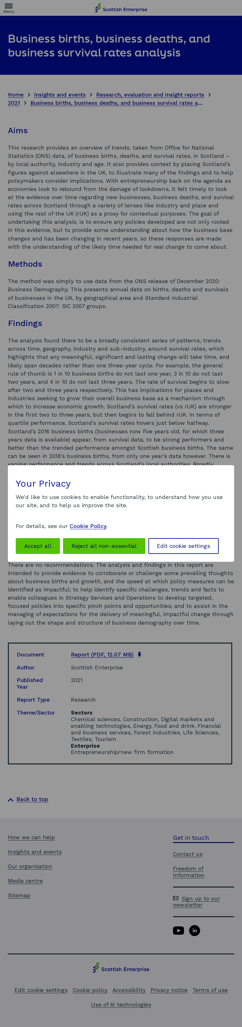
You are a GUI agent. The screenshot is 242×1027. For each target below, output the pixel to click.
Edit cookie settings (183, 546)
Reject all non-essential (104, 546)
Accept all (37, 546)
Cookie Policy (88, 526)
